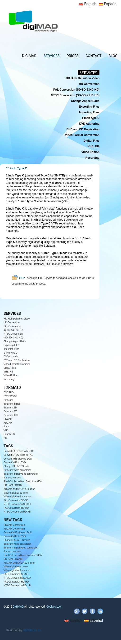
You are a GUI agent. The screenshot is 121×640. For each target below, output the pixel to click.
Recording (9, 379)
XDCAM (8, 422)
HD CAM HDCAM (13, 485)
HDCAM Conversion (14, 525)
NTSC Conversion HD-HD (17, 511)
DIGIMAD (29, 56)
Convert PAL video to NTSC (18, 451)
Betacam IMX (11, 415)
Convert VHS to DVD (15, 462)
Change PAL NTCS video (17, 466)
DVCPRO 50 (10, 396)
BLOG (113, 56)
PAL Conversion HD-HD (16, 508)
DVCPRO (9, 392)
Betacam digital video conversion (21, 474)
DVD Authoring (11, 356)
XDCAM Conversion (14, 528)
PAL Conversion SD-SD (16, 500)
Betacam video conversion (17, 470)
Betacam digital (12, 404)
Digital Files (10, 368)
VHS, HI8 (8, 371)
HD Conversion (12, 322)
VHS (6, 430)
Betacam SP (10, 407)
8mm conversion (12, 477)
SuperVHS (9, 434)
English (87, 4)
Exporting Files (11, 345)
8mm (6, 426)
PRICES (72, 56)
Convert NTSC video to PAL (18, 455)
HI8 (5, 438)
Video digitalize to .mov (16, 492)
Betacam (8, 400)
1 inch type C (10, 352)
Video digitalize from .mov (17, 496)
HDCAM (8, 419)
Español (108, 4)
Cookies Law (53, 606)
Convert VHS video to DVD (18, 458)
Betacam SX (10, 411)
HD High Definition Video (17, 318)
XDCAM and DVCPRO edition (19, 489)
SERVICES (51, 56)
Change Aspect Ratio (15, 341)
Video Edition (11, 375)
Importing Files (11, 349)
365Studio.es (32, 630)
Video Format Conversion (17, 364)
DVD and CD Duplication (17, 360)
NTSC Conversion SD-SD (17, 504)
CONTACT (93, 56)
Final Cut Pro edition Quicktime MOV (23, 481)
